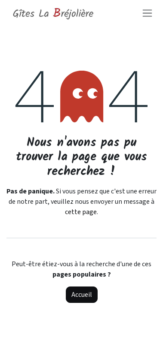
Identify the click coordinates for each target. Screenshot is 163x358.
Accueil (81, 294)
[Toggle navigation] (147, 12)
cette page (81, 212)
